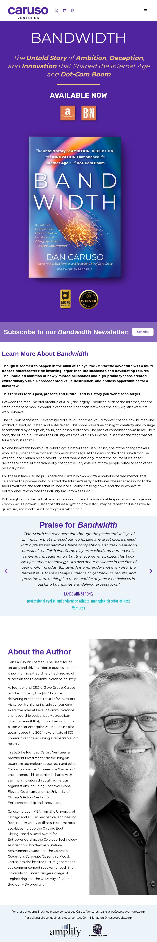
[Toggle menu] (145, 11)
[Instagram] (73, 10)
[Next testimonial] (150, 571)
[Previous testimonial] (6, 571)
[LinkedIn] (64, 10)
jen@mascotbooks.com (116, 917)
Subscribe (143, 332)
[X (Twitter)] (56, 10)
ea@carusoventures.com (128, 911)
